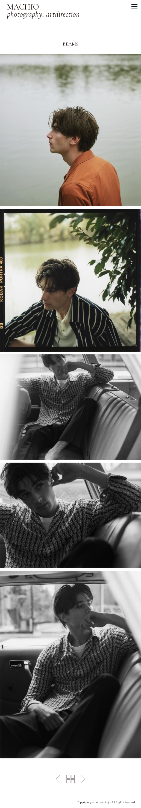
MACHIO (43, 11)
